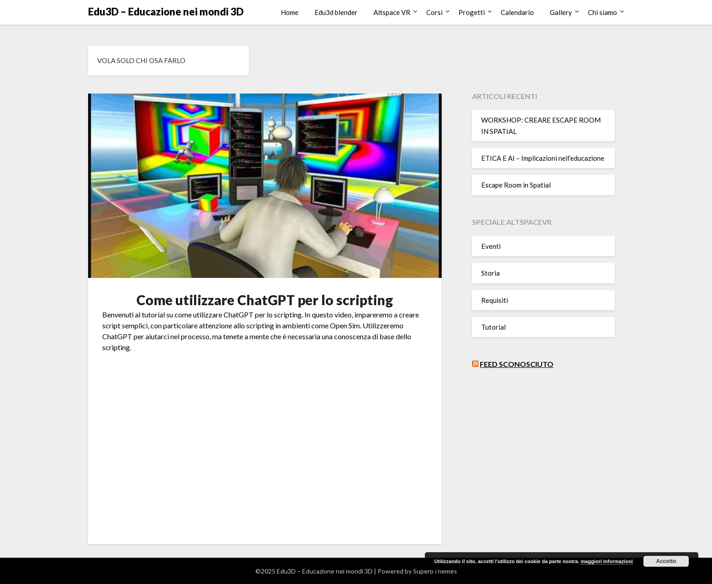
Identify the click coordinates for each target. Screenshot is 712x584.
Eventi (491, 246)
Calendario (517, 12)
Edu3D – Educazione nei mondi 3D (166, 11)
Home (290, 12)
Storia (490, 273)
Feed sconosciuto (516, 364)
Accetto (666, 561)
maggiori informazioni (607, 561)
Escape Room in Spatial (516, 185)
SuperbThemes (435, 571)
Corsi (434, 12)
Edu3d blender (336, 12)
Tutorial (493, 327)
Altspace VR (391, 12)
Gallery (561, 12)
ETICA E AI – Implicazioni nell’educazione (542, 158)
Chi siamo (602, 12)
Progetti (471, 12)
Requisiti (494, 300)
